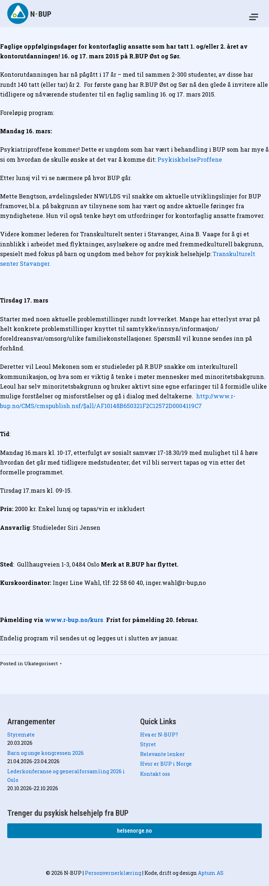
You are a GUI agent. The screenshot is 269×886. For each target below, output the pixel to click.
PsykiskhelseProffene (190, 159)
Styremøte (21, 734)
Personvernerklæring (113, 872)
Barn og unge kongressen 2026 (45, 752)
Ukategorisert (41, 663)
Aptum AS (211, 872)
